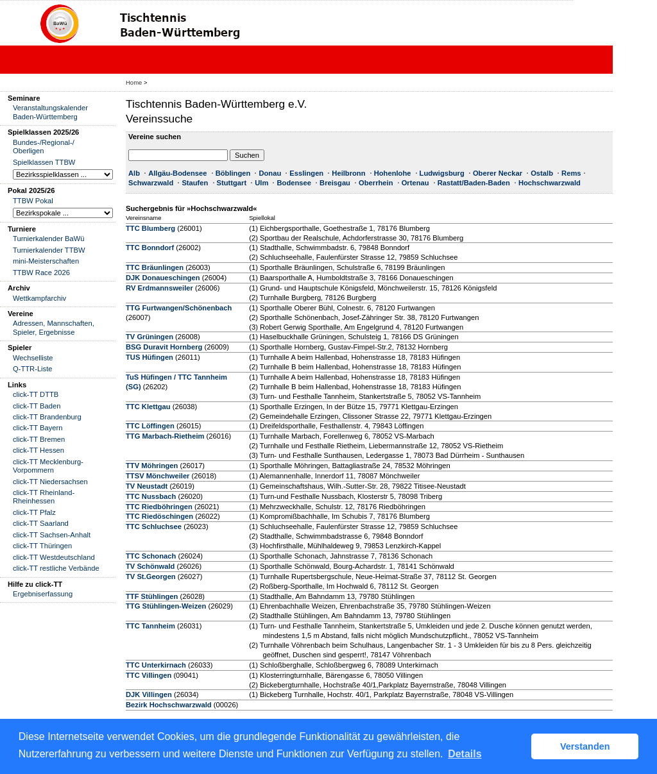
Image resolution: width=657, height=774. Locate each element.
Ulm (261, 183)
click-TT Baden (36, 406)
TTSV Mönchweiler (157, 476)
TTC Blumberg (150, 228)
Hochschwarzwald (549, 183)
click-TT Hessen (38, 450)
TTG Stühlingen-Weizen (166, 606)
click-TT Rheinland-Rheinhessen (43, 497)
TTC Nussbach (151, 496)
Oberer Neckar (497, 173)
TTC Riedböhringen (159, 506)
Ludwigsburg (442, 173)
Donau (270, 173)
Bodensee (294, 183)
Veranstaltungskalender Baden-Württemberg (50, 112)
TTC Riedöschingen (159, 516)
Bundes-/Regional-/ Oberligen (43, 147)
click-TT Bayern (38, 428)
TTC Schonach (151, 556)
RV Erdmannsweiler (159, 288)
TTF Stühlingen (152, 596)
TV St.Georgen (151, 576)
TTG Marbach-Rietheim (165, 436)
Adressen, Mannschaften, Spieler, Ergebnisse (53, 327)
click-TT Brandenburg (47, 417)
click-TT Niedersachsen (50, 481)
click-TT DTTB (35, 394)
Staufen (195, 183)
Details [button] (464, 753)
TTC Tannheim (150, 626)
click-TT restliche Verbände (56, 568)
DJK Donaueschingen (163, 278)
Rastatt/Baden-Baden (474, 183)
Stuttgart (232, 183)
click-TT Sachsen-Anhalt (51, 535)
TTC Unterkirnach (156, 665)
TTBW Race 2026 (41, 272)
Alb (134, 173)
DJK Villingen (149, 694)
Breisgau (335, 183)
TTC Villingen (148, 675)
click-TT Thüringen (42, 546)
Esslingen (306, 173)
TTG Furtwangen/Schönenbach (179, 308)
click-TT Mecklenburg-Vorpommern (48, 466)
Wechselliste (33, 358)
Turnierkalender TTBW (49, 250)
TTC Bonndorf (150, 247)
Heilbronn (348, 173)
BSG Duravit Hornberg (164, 347)
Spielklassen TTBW (44, 162)
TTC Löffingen (150, 426)
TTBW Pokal (33, 201)
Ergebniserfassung (43, 594)
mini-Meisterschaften (46, 261)
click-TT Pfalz (34, 512)
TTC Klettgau (148, 406)
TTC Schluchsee (154, 526)
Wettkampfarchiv (39, 298)
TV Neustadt (146, 486)
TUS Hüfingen (149, 357)
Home (134, 82)
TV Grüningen (149, 337)
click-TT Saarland (41, 523)
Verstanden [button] (585, 746)
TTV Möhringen (152, 465)
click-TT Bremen (39, 439)
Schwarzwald (150, 183)
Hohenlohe (392, 173)
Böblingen (233, 173)
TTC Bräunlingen (154, 267)
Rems (571, 173)
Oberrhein (376, 183)
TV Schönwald (150, 566)
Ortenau (415, 183)
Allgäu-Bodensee (177, 173)
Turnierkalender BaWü (49, 238)
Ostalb (542, 173)
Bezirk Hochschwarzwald (169, 705)
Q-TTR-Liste (33, 369)
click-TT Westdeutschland (54, 557)
